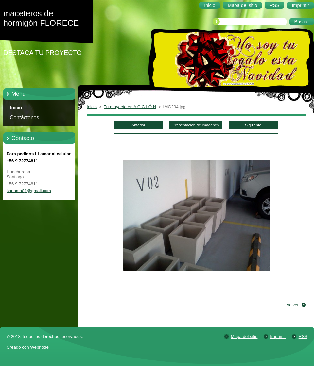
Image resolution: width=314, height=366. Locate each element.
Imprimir (278, 336)
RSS (303, 336)
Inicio (16, 107)
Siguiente (253, 125)
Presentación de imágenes (196, 125)
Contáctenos (24, 117)
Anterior (138, 125)
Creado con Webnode (28, 347)
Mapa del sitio (244, 336)
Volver (293, 304)
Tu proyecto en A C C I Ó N (130, 106)
